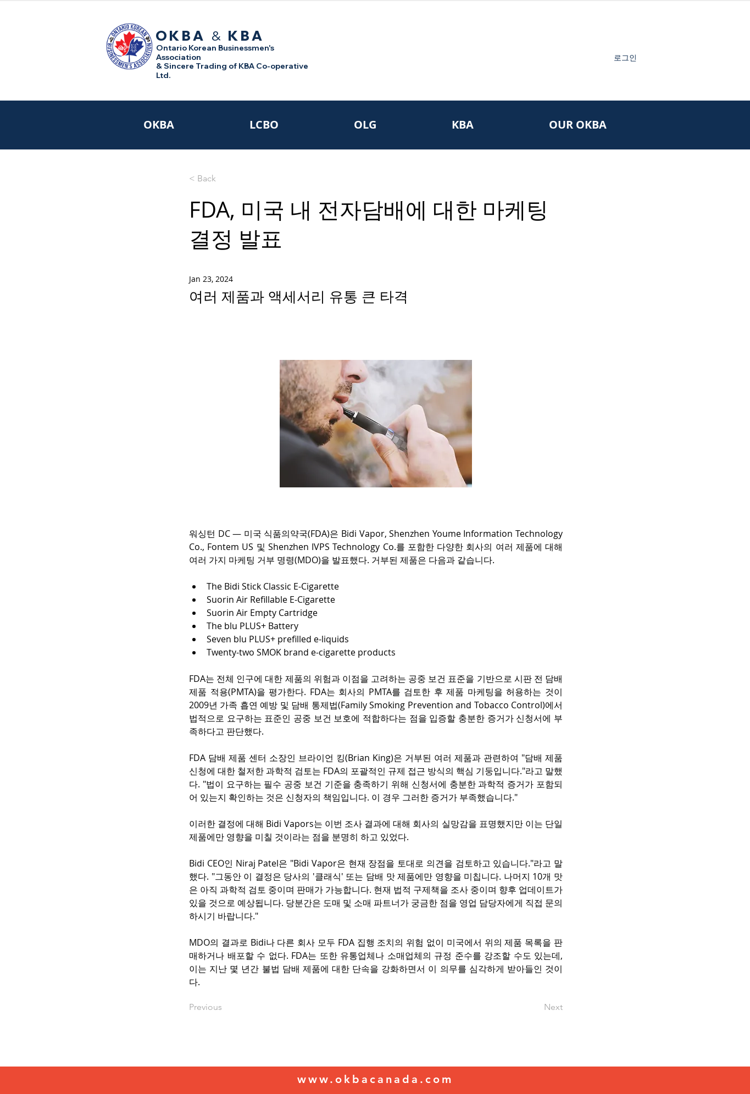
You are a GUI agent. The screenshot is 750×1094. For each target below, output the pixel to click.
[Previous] (225, 1007)
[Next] (535, 1007)
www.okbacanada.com (375, 1079)
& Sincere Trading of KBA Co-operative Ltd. (232, 70)
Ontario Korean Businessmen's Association (215, 52)
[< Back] (225, 179)
